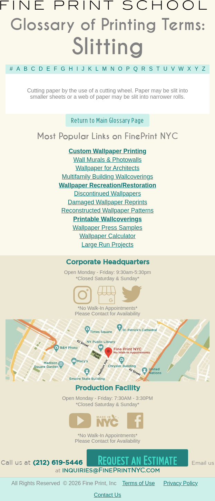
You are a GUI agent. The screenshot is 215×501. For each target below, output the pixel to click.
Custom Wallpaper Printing (107, 151)
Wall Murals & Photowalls (108, 159)
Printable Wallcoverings (107, 219)
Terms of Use (138, 483)
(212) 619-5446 (57, 463)
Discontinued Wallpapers (107, 193)
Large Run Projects (107, 244)
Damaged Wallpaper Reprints (107, 202)
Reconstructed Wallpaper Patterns (107, 210)
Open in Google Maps (107, 350)
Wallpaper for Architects (107, 168)
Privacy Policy (180, 483)
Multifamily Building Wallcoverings (107, 176)
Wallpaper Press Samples (108, 227)
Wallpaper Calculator (107, 236)
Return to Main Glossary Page (107, 120)
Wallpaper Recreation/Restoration (107, 185)
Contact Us (107, 495)
